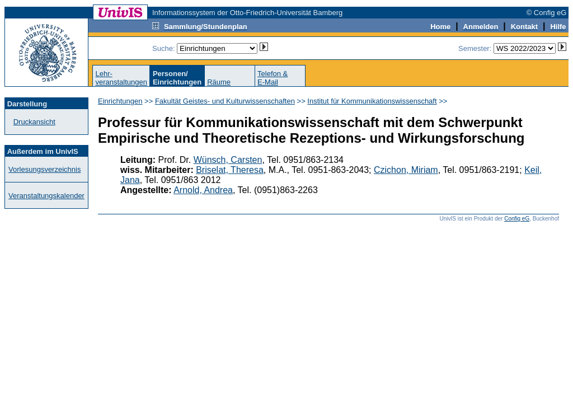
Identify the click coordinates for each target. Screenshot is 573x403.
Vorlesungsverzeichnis (44, 169)
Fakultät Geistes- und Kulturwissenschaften (225, 101)
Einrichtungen (120, 101)
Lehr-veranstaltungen (121, 77)
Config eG (516, 218)
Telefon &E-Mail (272, 77)
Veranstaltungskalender (46, 195)
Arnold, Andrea (203, 190)
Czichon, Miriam (406, 170)
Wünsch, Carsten (228, 160)
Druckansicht (34, 122)
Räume (219, 82)
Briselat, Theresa (230, 170)
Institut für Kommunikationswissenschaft (371, 101)
